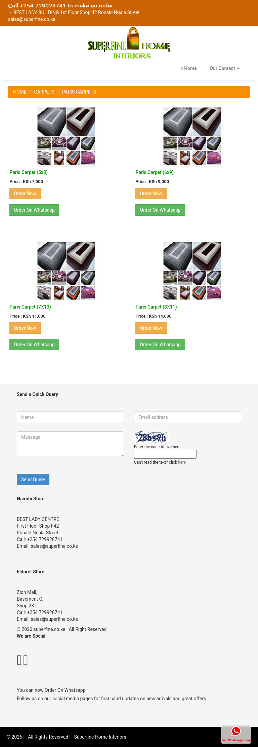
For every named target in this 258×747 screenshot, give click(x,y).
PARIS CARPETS (79, 92)
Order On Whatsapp (65, 690)
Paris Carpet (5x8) (28, 172)
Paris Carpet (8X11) (156, 307)
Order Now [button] (25, 193)
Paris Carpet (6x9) (154, 172)
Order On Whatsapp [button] (34, 210)
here (182, 462)
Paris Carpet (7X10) (30, 307)
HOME (20, 92)
